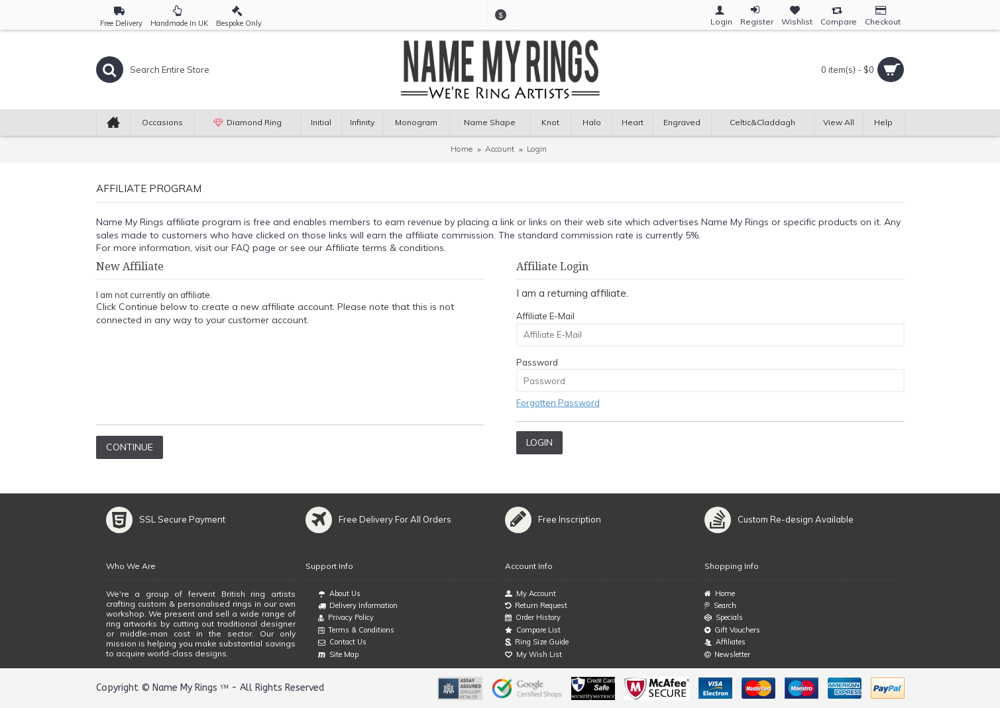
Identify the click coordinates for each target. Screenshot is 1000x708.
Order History (533, 618)
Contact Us (342, 642)
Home (461, 149)
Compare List (533, 630)
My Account (530, 594)
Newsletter (727, 655)
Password (537, 362)
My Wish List (533, 655)
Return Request (536, 606)
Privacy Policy (346, 618)
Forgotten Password (558, 402)
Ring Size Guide (537, 642)
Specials (723, 618)
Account (499, 149)
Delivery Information (358, 606)
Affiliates (725, 642)
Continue (129, 447)
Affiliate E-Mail (545, 316)
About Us (339, 594)
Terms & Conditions (356, 630)
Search (720, 606)
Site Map (338, 655)
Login (537, 149)
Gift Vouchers (732, 630)
